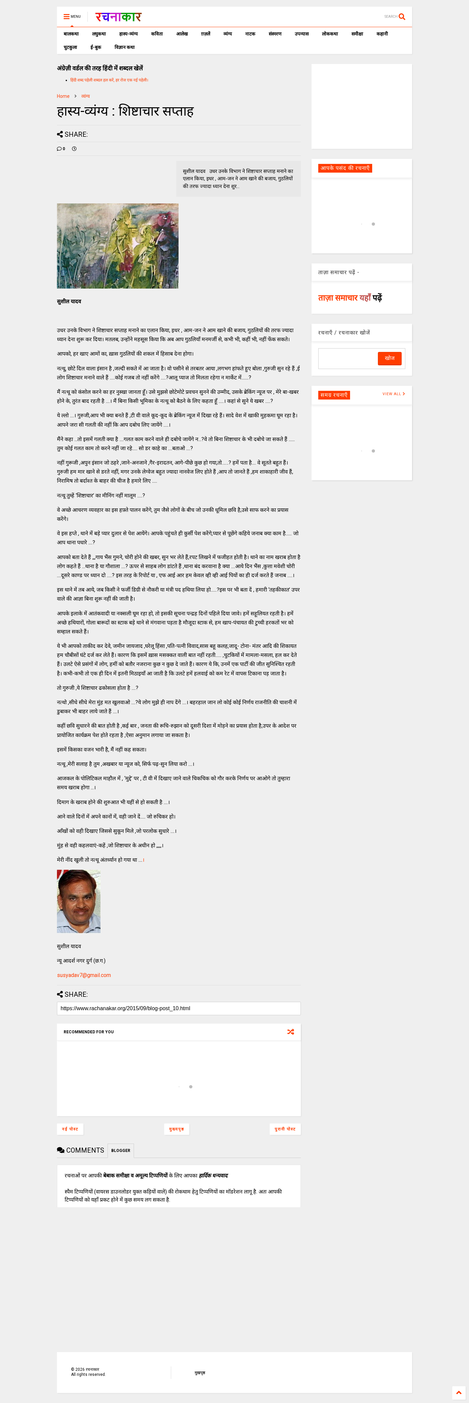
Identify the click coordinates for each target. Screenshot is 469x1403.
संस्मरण (275, 34)
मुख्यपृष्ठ (176, 1129)
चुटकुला (70, 47)
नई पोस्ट (70, 1129)
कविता (157, 34)
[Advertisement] (362, 106)
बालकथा (71, 34)
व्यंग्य (227, 34)
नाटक (250, 34)
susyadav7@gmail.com (84, 975)
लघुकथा (99, 34)
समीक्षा (357, 34)
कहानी (382, 34)
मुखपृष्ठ (200, 1372)
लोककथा (330, 34)
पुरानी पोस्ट (285, 1129)
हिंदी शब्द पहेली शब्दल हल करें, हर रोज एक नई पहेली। (109, 80)
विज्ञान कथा (125, 47)
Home (63, 96)
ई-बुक (95, 47)
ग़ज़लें (205, 34)
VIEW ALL (394, 394)
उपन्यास (302, 34)
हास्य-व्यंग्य (128, 34)
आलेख (182, 34)
